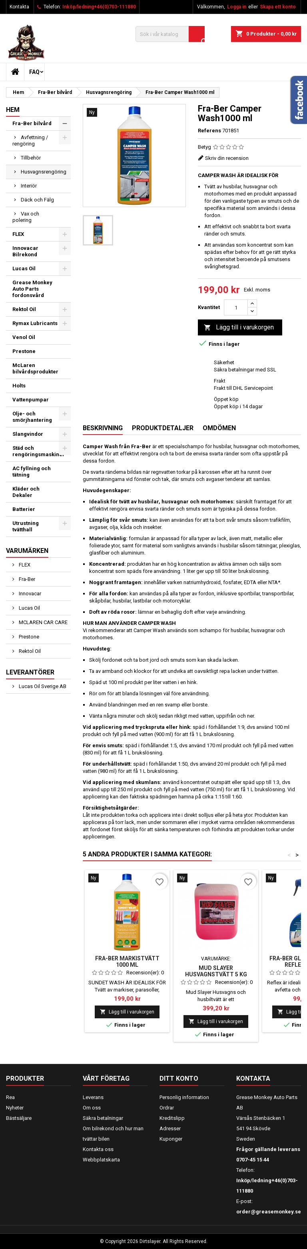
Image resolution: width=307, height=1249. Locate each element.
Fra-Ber (26, 579)
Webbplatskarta (101, 1160)
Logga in (236, 7)
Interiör (29, 186)
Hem (13, 110)
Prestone (24, 351)
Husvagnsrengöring (43, 172)
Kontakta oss (98, 1149)
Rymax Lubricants (35, 323)
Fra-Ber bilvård (32, 123)
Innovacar (29, 594)
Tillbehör (31, 158)
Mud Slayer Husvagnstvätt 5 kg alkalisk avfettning (216, 974)
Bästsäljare (19, 1118)
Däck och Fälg (37, 200)
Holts (19, 386)
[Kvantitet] (236, 307)
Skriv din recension (227, 158)
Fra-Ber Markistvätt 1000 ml (127, 961)
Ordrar (166, 1108)
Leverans (93, 1097)
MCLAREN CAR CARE (43, 622)
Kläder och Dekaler (26, 492)
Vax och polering (25, 217)
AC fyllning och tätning (31, 471)
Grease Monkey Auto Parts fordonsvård (32, 288)
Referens (209, 131)
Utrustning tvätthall (25, 526)
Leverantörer (30, 672)
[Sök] (170, 34)
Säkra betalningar (103, 1118)
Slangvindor (27, 434)
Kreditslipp (172, 1118)
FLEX (18, 234)
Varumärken (27, 551)
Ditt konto (178, 1078)
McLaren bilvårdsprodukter (35, 368)
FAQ (34, 72)
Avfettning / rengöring (30, 140)
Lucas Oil (24, 268)
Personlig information (184, 1097)
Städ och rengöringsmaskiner (38, 451)
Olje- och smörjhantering (32, 417)
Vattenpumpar (30, 400)
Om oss (92, 1108)
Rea (10, 1097)
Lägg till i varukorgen (239, 327)
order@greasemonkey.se (268, 1212)
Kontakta (19, 7)
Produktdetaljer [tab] (162, 428)
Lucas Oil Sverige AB (42, 686)
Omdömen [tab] (219, 428)
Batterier (23, 509)
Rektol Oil (24, 309)
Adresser (170, 1128)
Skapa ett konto (278, 7)
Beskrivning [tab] (103, 428)
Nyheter (15, 1108)
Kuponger (170, 1139)
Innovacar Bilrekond (25, 251)
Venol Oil (23, 337)
